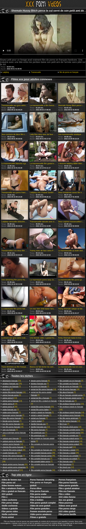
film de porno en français (69, 72)
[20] (12, 384)
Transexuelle (36, 72)
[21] (14, 464)
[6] (11, 395)
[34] (43, 470)
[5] (15, 467)
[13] (11, 381)
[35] (43, 456)
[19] (14, 460)
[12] (12, 444)
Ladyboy (5, 72)
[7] (11, 387)
